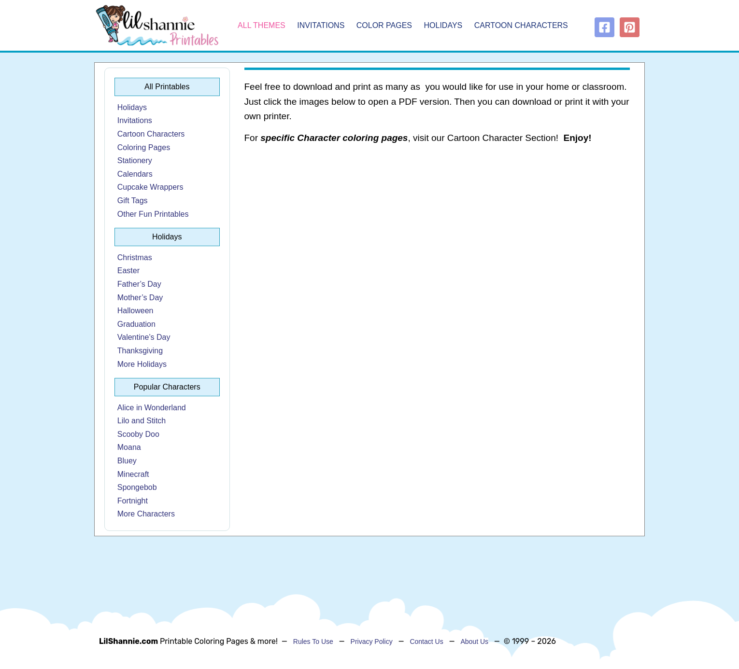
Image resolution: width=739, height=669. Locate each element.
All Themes (261, 25)
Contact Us (426, 641)
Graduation (136, 324)
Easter (128, 270)
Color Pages (384, 25)
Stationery (134, 160)
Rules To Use (313, 641)
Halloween (135, 311)
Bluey (127, 461)
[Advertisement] (437, 229)
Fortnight (132, 501)
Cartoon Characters (521, 25)
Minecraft (133, 474)
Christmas (134, 257)
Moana (129, 447)
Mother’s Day (140, 297)
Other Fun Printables (153, 214)
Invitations (320, 25)
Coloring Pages (143, 147)
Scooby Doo (138, 434)
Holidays (443, 25)
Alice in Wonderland (151, 408)
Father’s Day (139, 284)
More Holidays (142, 364)
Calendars (135, 174)
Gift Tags (132, 200)
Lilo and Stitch (141, 421)
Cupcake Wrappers (150, 187)
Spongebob (137, 487)
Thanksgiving (140, 351)
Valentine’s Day (144, 337)
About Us (474, 641)
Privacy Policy (372, 641)
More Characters (146, 514)
